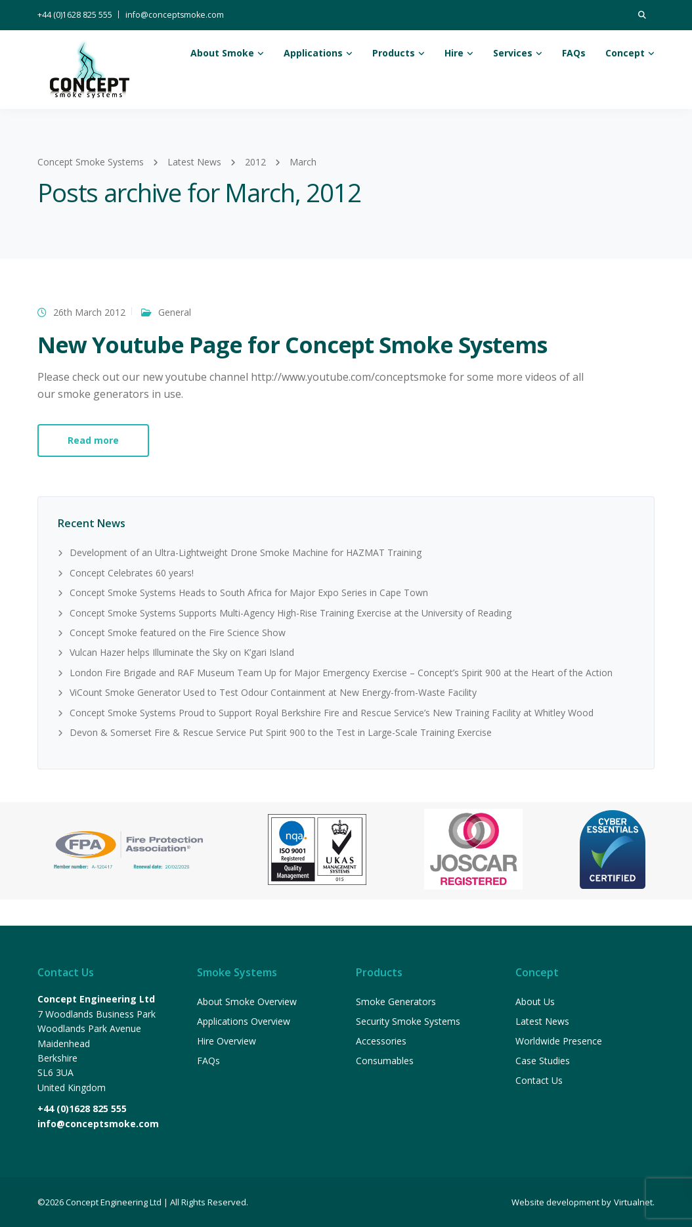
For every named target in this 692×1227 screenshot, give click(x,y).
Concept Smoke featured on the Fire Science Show (178, 632)
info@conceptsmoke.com (174, 14)
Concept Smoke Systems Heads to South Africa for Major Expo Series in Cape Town (249, 592)
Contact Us (539, 1080)
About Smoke (222, 53)
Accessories (381, 1041)
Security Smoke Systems (408, 1021)
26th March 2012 (89, 312)
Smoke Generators (396, 1001)
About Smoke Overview (247, 1001)
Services (512, 53)
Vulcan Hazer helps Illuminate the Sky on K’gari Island (182, 652)
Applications (313, 53)
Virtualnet (633, 1202)
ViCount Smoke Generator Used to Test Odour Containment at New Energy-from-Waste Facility (273, 692)
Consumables (385, 1060)
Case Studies (542, 1060)
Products (393, 53)
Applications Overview (243, 1021)
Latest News (542, 1021)
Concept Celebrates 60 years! (132, 573)
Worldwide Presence (558, 1041)
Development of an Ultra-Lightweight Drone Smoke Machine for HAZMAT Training (246, 552)
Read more (93, 440)
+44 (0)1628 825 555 (74, 14)
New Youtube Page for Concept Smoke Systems (292, 345)
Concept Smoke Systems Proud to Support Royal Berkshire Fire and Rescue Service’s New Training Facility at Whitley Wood (332, 712)
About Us (535, 1001)
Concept (625, 53)
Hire (454, 53)
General (174, 312)
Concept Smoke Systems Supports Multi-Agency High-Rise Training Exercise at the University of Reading (290, 613)
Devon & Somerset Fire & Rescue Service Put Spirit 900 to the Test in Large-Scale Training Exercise (281, 732)
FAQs (574, 53)
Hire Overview (226, 1041)
